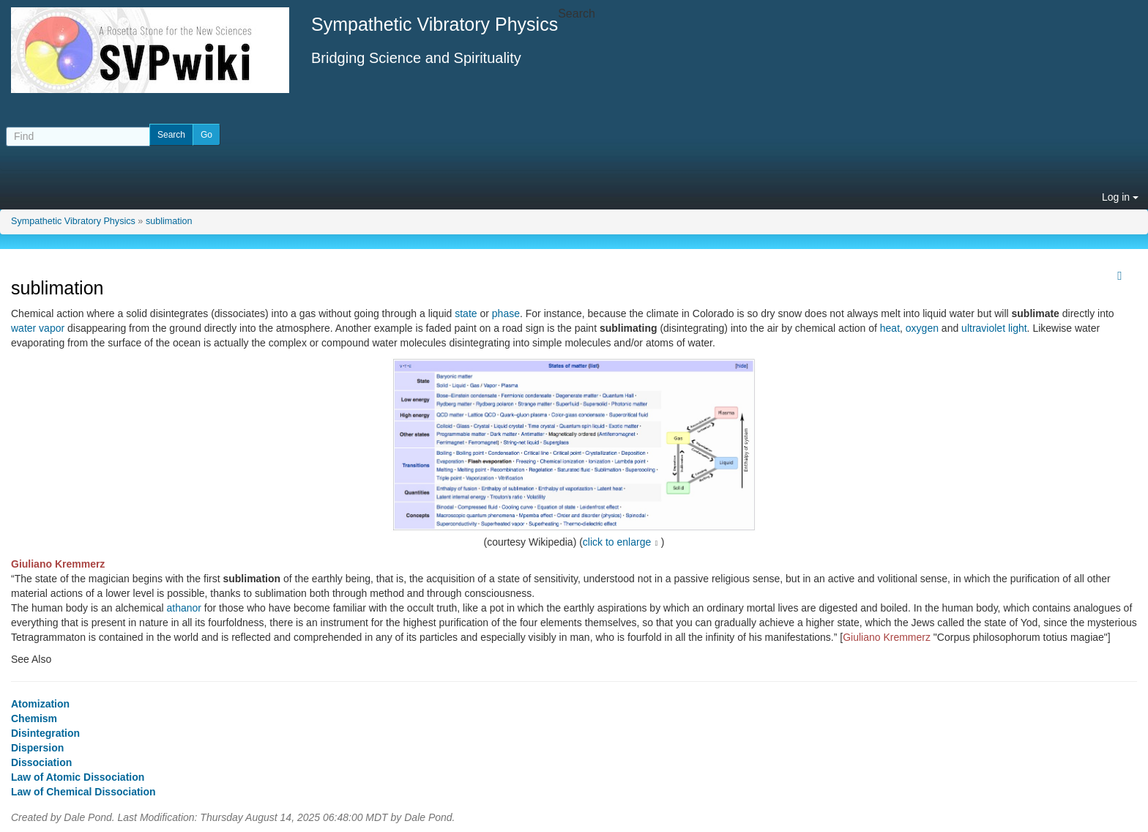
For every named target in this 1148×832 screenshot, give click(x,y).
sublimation (169, 221)
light (1017, 328)
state (466, 313)
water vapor (37, 328)
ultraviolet (983, 328)
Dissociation (41, 762)
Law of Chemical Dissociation (83, 792)
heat (890, 328)
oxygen (922, 328)
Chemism (34, 718)
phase (506, 313)
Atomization (40, 704)
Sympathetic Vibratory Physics (73, 221)
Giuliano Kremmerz (58, 564)
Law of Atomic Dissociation (77, 777)
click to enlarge (617, 542)
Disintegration (45, 733)
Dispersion (37, 748)
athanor (183, 608)
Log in (1120, 197)
